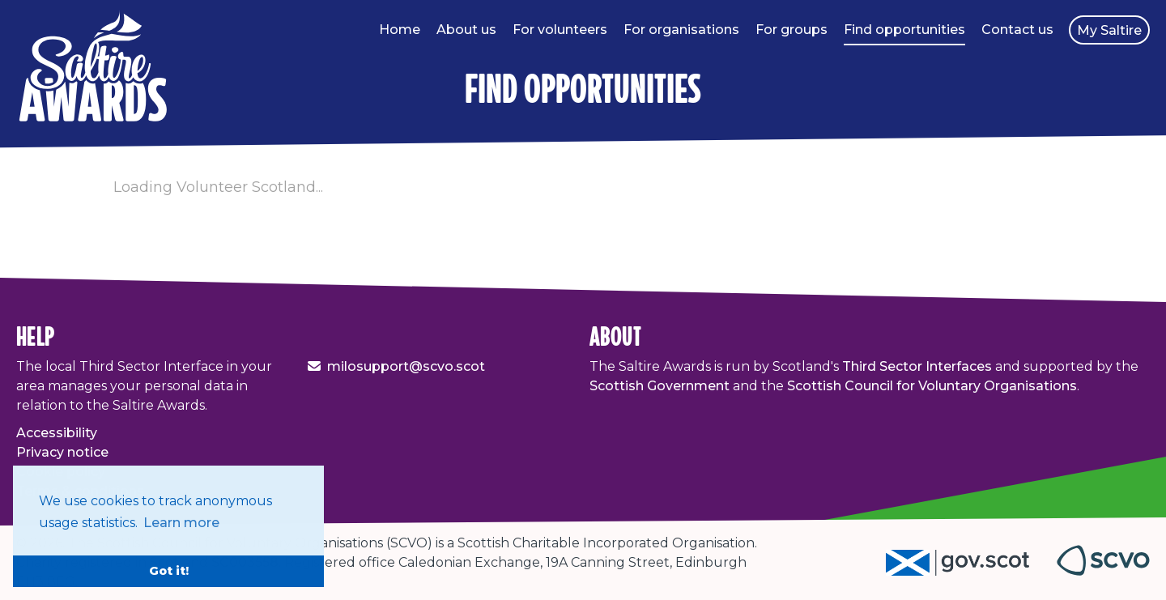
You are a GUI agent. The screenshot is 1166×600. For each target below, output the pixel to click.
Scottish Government (659, 386)
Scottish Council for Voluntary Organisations (932, 386)
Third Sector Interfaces (917, 366)
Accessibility (56, 432)
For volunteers (560, 29)
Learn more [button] (181, 522)
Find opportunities (904, 29)
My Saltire (1109, 30)
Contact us (1017, 29)
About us (466, 29)
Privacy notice (62, 452)
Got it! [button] (169, 571)
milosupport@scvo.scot (406, 366)
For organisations (681, 29)
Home (399, 29)
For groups (791, 29)
